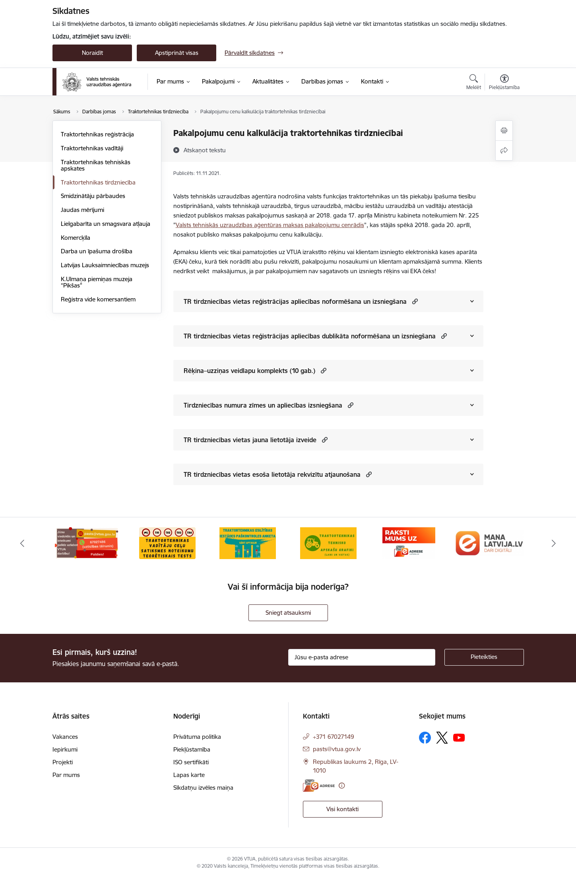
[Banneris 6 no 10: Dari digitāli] (489, 542)
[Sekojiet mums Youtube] (459, 737)
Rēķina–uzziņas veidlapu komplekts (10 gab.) (249, 371)
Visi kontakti (342, 809)
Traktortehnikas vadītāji (92, 148)
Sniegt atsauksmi (288, 612)
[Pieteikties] (484, 657)
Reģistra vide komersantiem (98, 299)
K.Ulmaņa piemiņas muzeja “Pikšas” (96, 282)
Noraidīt (92, 52)
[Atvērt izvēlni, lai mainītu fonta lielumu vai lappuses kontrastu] (504, 83)
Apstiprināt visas (176, 52)
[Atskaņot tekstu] (205, 150)
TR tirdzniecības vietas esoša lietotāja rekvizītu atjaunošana (272, 474)
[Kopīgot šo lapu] (504, 150)
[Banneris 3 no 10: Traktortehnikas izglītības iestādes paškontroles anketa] (247, 542)
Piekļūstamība (191, 749)
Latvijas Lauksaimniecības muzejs (105, 265)
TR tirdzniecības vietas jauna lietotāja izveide (250, 440)
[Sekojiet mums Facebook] (425, 738)
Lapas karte (189, 775)
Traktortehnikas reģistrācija (97, 134)
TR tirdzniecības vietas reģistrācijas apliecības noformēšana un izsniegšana (295, 301)
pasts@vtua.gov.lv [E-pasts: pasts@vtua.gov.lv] (337, 749)
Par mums (66, 775)
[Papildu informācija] (342, 786)
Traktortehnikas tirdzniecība (98, 182)
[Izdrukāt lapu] (504, 130)
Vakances (65, 736)
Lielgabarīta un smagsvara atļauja (105, 223)
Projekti (62, 762)
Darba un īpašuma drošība (96, 251)
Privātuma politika (197, 736)
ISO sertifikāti (191, 762)
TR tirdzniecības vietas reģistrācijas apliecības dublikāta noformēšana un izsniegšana (310, 336)
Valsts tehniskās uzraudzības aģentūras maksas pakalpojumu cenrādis (270, 225)
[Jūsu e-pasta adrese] (361, 657)
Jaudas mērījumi (82, 210)
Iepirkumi (65, 749)
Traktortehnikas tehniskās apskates (95, 165)
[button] (414, 301)
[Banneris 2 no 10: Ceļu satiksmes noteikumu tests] (167, 542)
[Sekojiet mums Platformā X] (442, 738)
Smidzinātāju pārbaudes (93, 196)
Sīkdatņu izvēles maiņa (203, 787)
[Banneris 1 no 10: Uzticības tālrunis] (86, 542)
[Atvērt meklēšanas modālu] (473, 83)
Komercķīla (75, 237)
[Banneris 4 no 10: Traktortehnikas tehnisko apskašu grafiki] (328, 542)
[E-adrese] (319, 785)
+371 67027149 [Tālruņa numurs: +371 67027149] (333, 736)
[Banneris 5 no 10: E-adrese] (408, 542)
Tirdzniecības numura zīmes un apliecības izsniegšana (263, 405)
